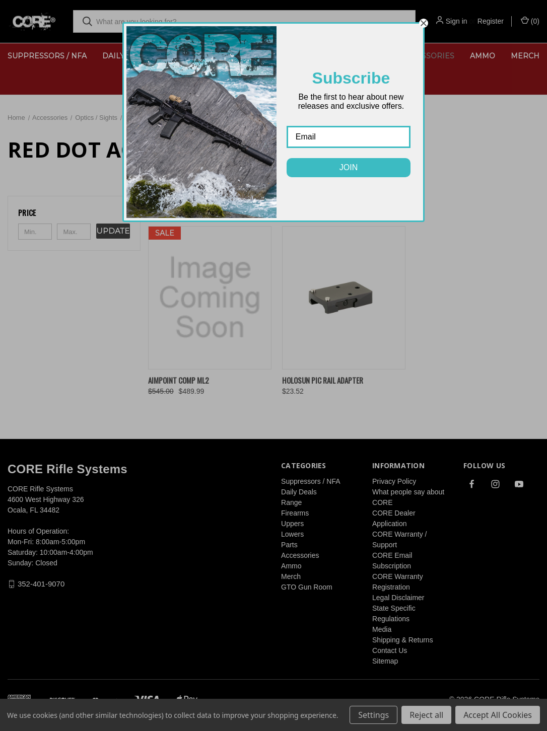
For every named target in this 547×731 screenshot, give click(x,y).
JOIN (348, 167)
